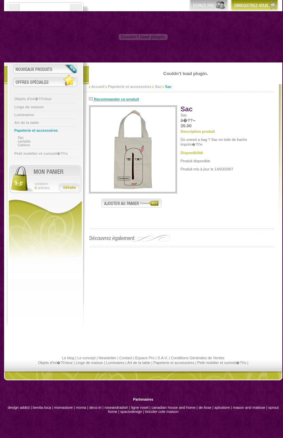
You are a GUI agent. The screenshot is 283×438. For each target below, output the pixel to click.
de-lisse (205, 407)
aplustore (222, 407)
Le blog (68, 358)
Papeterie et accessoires (36, 130)
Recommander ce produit (114, 99)
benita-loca (42, 407)
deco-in (95, 407)
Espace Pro (144, 358)
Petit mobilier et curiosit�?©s (41, 153)
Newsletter (107, 358)
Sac (21, 138)
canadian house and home (173, 407)
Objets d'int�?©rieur (33, 99)
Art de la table (26, 123)
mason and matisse (249, 407)
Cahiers (24, 145)
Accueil (97, 87)
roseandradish (116, 407)
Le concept (86, 358)
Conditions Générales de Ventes (197, 358)
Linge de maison (29, 107)
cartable (24, 141)
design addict (19, 407)
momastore (63, 407)
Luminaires (24, 115)
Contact (125, 358)
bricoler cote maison (161, 411)
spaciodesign (131, 411)
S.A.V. (162, 358)
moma (81, 407)
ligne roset (140, 407)
